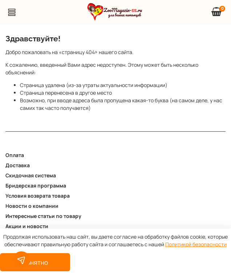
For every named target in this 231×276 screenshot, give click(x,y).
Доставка (17, 165)
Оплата (14, 155)
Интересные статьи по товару (43, 216)
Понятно (35, 262)
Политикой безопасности (196, 244)
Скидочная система (30, 175)
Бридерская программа (35, 185)
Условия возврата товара (37, 195)
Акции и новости (26, 226)
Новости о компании (31, 205)
